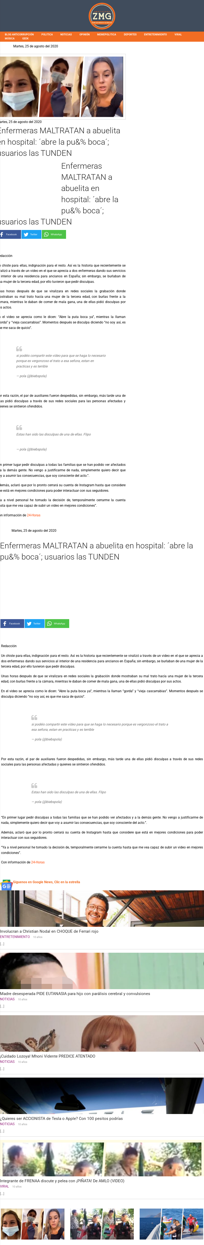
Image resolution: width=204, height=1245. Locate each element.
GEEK (25, 38)
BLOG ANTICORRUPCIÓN (19, 34)
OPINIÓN (84, 34)
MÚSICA (10, 38)
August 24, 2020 (60, 376)
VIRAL (178, 34)
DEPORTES (130, 34)
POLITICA (47, 34)
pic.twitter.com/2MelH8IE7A (37, 440)
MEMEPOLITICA (106, 34)
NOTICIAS (66, 34)
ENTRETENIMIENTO (155, 34)
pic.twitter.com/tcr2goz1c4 (68, 366)
